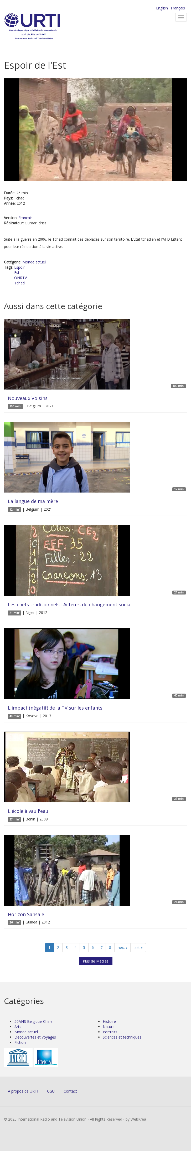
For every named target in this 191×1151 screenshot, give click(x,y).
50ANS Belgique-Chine (33, 1021)
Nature (109, 1026)
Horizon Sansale (26, 914)
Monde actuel (34, 262)
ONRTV (20, 277)
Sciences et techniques (122, 1037)
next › (122, 947)
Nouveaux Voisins (28, 398)
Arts (17, 1026)
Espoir (19, 267)
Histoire (109, 1021)
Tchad (19, 282)
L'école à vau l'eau (28, 811)
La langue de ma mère (33, 501)
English (162, 8)
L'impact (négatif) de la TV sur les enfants (55, 708)
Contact (70, 1091)
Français (178, 8)
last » (138, 947)
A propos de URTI (23, 1091)
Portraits (110, 1031)
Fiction (20, 1042)
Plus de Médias (96, 961)
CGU (51, 1091)
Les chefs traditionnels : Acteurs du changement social (70, 604)
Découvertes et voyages (35, 1037)
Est (16, 272)
